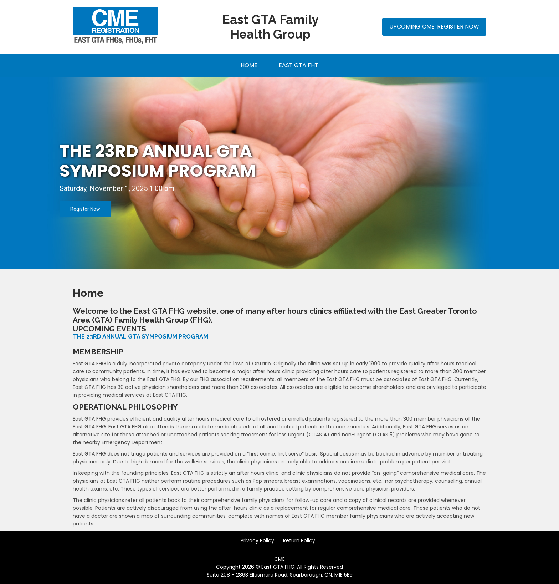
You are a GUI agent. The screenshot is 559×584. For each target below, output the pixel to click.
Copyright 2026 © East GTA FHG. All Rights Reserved (279, 566)
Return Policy (299, 540)
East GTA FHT (298, 65)
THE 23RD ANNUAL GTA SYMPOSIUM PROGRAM (140, 336)
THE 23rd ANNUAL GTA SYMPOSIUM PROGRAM (158, 161)
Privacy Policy (257, 540)
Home (249, 65)
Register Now (85, 209)
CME (279, 559)
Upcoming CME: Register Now (434, 26)
